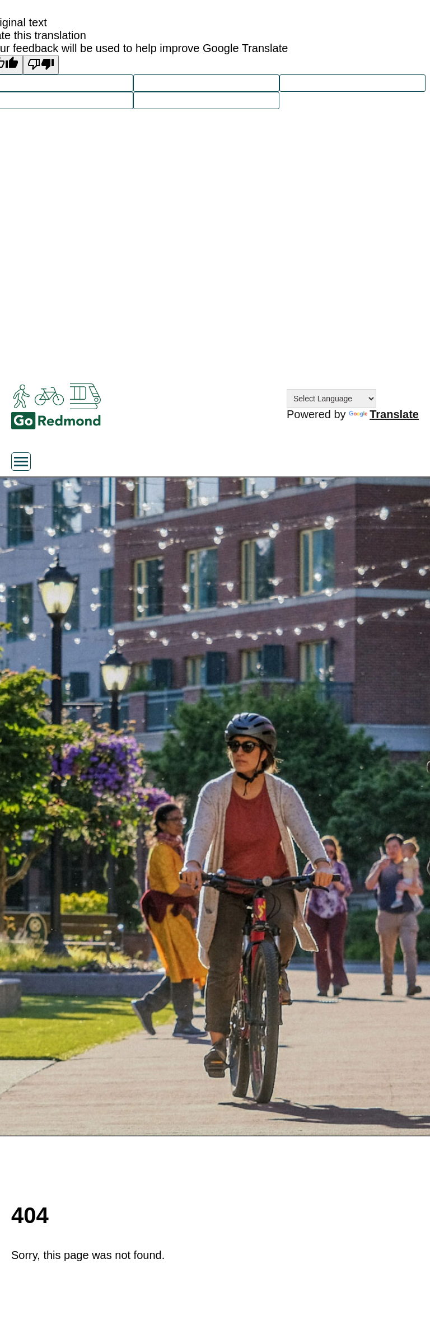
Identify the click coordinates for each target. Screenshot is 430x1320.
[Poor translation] (41, 64)
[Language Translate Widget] (331, 398)
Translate (384, 414)
